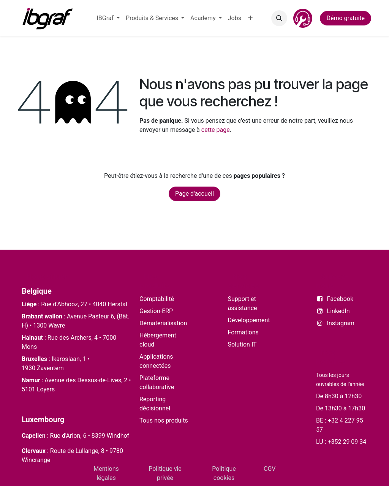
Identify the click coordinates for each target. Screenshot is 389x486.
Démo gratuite (345, 18)
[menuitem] (108, 18)
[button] (279, 18)
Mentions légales (106, 473)
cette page (215, 129)
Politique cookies (224, 473)
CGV (270, 468)
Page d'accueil (194, 193)
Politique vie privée (165, 473)
